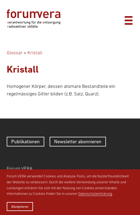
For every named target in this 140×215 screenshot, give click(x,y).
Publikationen (25, 141)
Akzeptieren (19, 207)
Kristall (34, 52)
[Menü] (128, 19)
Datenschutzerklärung (95, 194)
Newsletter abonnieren (77, 141)
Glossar (15, 52)
